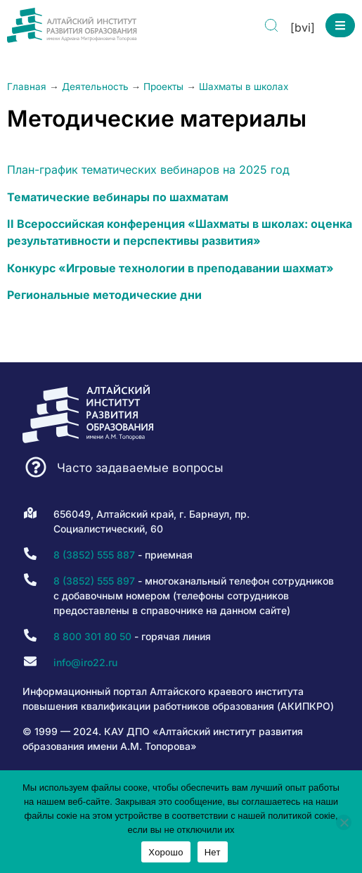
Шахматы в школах (243, 86)
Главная (26, 86)
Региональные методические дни (104, 295)
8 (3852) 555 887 (94, 555)
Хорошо (165, 852)
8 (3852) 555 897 (94, 581)
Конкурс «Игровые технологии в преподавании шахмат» (170, 268)
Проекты (163, 86)
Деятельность (95, 86)
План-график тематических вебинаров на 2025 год (148, 170)
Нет (213, 852)
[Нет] (343, 822)
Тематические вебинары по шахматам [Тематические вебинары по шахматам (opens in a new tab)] (117, 197)
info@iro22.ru (85, 662)
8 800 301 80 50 (92, 636)
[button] (340, 25)
